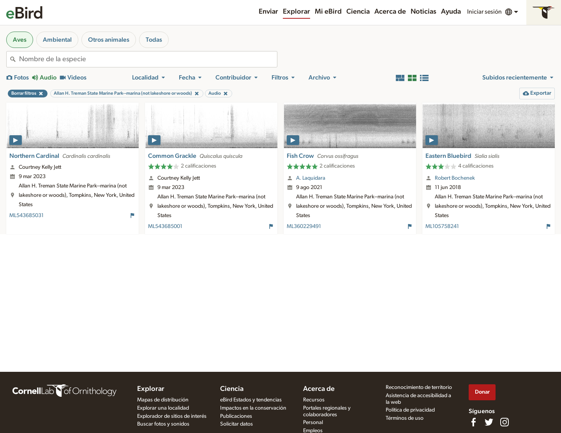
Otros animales (108, 40)
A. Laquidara (310, 178)
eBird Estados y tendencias (251, 400)
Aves (19, 40)
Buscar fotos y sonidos (163, 424)
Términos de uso (404, 418)
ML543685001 (165, 226)
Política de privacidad (410, 410)
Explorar (296, 11)
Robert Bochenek (455, 178)
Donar (482, 392)
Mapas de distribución (163, 400)
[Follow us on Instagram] (504, 422)
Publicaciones (236, 416)
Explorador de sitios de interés (171, 416)
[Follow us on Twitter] (489, 422)
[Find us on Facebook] (473, 422)
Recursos (314, 400)
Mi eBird (328, 11)
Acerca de (390, 11)
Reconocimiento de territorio (419, 387)
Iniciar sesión (484, 12)
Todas (154, 40)
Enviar (268, 11)
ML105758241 (442, 226)
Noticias (423, 11)
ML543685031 (26, 215)
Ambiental (57, 40)
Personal (313, 422)
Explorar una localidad (163, 408)
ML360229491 (304, 226)
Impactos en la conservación (253, 408)
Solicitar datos (236, 424)
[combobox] (148, 59)
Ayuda (451, 11)
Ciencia (358, 11)
